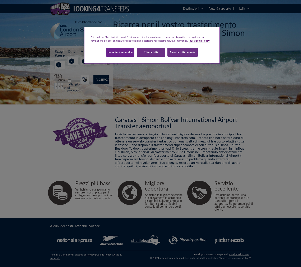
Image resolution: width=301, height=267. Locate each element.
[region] (152, 45)
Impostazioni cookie (120, 52)
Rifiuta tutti (151, 52)
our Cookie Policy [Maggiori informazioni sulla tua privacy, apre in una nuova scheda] (200, 40)
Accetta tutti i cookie (183, 52)
